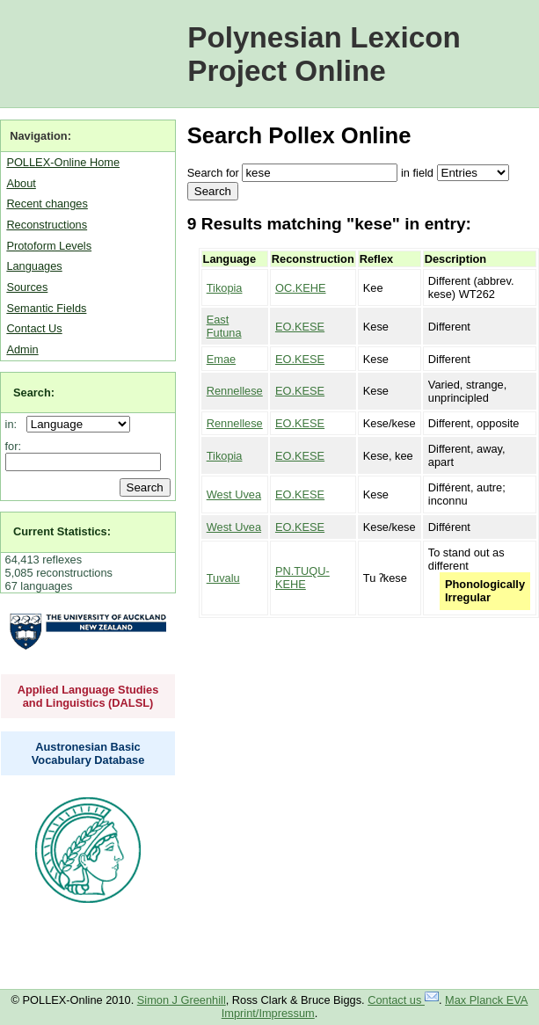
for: (13, 446)
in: (14, 424)
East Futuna (224, 326)
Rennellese (235, 390)
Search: (34, 392)
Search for (213, 172)
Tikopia (225, 287)
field (422, 172)
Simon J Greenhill (181, 1000)
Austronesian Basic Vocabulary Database (88, 753)
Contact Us (34, 328)
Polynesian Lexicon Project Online (324, 54)
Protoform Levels (48, 245)
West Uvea (234, 494)
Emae (221, 359)
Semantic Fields (46, 308)
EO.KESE (299, 326)
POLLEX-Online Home (63, 162)
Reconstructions (46, 224)
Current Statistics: (62, 531)
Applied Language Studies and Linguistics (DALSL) (88, 696)
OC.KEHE (300, 287)
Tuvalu (223, 578)
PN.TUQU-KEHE (302, 577)
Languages (34, 266)
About (20, 183)
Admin (22, 349)
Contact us (403, 1000)
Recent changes (46, 203)
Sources (26, 287)
